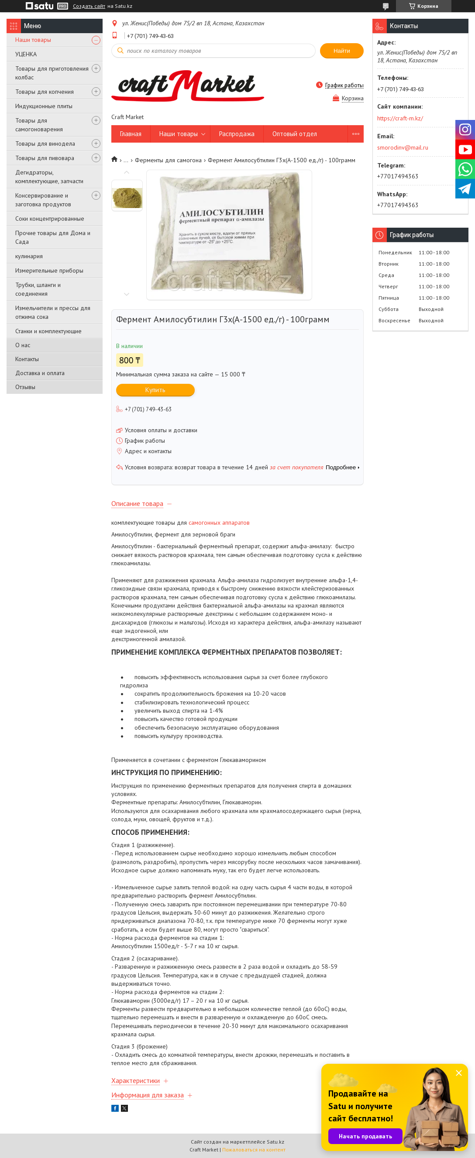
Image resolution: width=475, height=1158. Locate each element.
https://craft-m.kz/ (400, 118)
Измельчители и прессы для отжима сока (52, 312)
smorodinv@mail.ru (402, 147)
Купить (155, 390)
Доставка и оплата (40, 373)
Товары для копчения (44, 92)
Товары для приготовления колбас (52, 73)
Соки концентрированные (49, 218)
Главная (130, 133)
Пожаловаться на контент (254, 1149)
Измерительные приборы (49, 270)
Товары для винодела (45, 143)
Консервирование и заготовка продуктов (43, 199)
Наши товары (33, 40)
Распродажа (237, 133)
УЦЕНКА (26, 54)
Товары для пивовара (44, 158)
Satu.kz (275, 1141)
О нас (22, 345)
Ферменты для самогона (168, 160)
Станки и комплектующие (48, 331)
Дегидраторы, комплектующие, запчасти (49, 176)
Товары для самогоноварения (39, 124)
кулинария (29, 256)
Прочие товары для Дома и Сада (52, 237)
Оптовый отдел (294, 133)
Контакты (27, 359)
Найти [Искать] (342, 51)
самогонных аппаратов (219, 522)
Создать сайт (89, 6)
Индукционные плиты (43, 106)
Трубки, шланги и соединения (38, 289)
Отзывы (25, 387)
